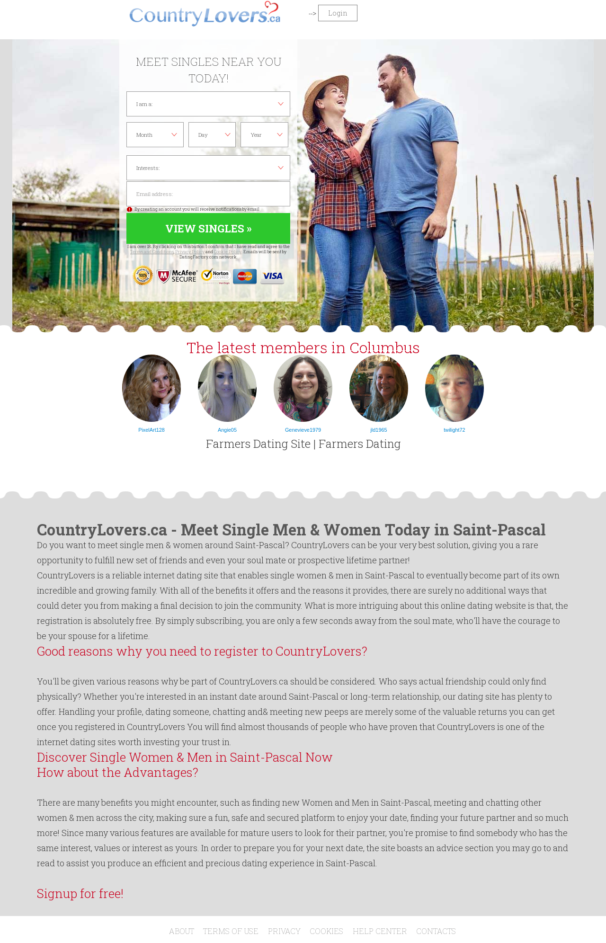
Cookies (326, 931)
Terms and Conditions (152, 251)
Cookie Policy (227, 251)
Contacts (436, 931)
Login (338, 13)
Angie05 (227, 430)
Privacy (284, 931)
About (181, 931)
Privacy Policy (190, 251)
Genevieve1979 (303, 430)
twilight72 (454, 430)
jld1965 (378, 430)
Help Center (380, 931)
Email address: (208, 193)
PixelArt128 (151, 430)
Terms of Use (230, 931)
